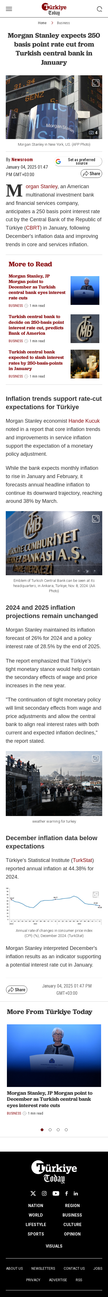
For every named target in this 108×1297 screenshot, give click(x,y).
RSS (79, 1280)
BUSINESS (72, 1215)
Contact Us (74, 1268)
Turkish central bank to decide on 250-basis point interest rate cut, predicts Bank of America (36, 325)
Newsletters (43, 1268)
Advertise (58, 1280)
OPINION (72, 1234)
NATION (35, 1205)
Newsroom (22, 159)
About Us (14, 1268)
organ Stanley (41, 186)
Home (42, 23)
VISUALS (54, 1246)
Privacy (33, 1280)
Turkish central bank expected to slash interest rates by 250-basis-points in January (36, 360)
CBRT (33, 228)
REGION (72, 1205)
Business (63, 23)
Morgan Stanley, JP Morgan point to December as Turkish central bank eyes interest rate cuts (37, 287)
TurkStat (82, 860)
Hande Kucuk (84, 421)
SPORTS (36, 1234)
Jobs (97, 1268)
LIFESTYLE (36, 1224)
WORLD (36, 1215)
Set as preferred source (75, 161)
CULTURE (72, 1224)
